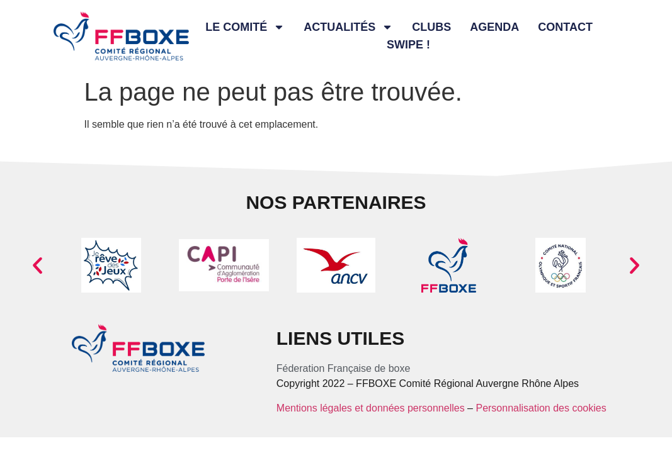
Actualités (348, 27)
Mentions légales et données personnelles (370, 408)
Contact (565, 27)
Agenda (494, 27)
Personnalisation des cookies (541, 408)
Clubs (431, 27)
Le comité (245, 27)
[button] (37, 265)
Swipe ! (408, 44)
